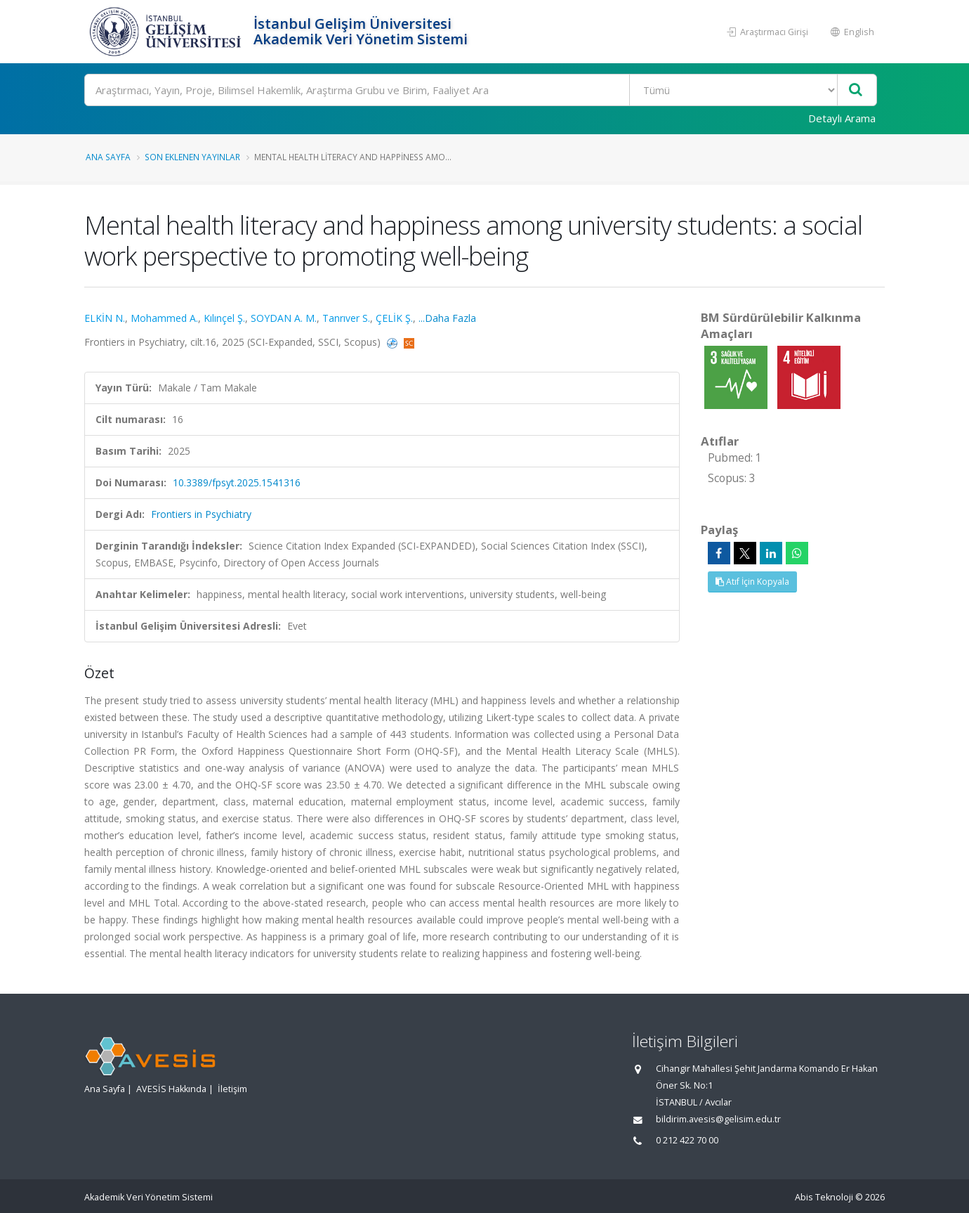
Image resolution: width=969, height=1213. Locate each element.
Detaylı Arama (842, 118)
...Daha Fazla (447, 318)
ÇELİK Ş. (394, 318)
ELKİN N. (104, 318)
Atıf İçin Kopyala (752, 582)
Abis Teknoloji (824, 1197)
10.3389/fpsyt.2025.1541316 (237, 482)
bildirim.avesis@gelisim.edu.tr (718, 1119)
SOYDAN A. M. (284, 318)
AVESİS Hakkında (171, 1089)
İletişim (232, 1089)
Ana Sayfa (108, 156)
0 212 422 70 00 (687, 1140)
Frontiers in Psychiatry (201, 514)
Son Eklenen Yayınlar (192, 156)
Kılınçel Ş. (224, 318)
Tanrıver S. (346, 318)
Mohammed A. (164, 318)
